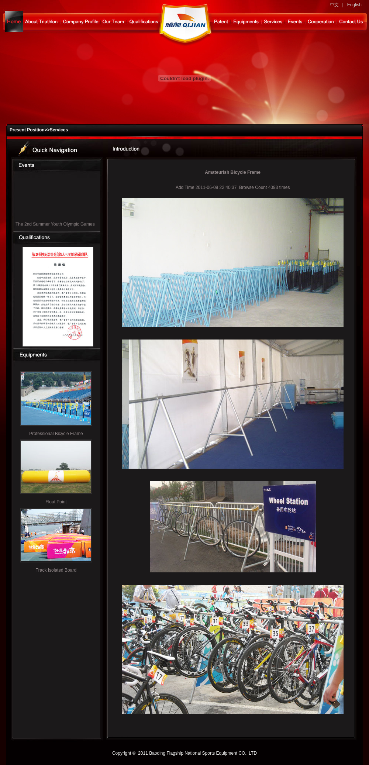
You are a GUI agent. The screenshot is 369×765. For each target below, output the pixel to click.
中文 (334, 4)
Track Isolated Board (56, 570)
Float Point (55, 501)
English (354, 4)
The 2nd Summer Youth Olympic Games (55, 225)
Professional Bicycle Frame (56, 433)
